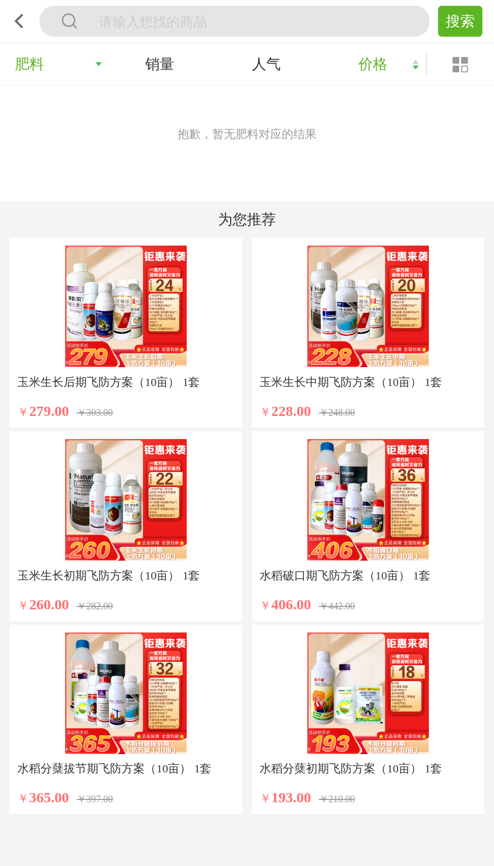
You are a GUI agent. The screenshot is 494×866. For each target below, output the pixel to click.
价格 (372, 64)
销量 (159, 64)
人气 (266, 64)
